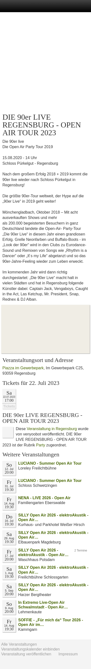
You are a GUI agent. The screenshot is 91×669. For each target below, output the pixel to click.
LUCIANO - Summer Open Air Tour (50, 463)
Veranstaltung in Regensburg (52, 429)
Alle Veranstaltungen (19, 644)
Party (40, 445)
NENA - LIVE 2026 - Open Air (44, 498)
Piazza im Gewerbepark (23, 368)
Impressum (68, 654)
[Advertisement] (45, 62)
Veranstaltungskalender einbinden (30, 649)
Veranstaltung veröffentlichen (26, 654)
